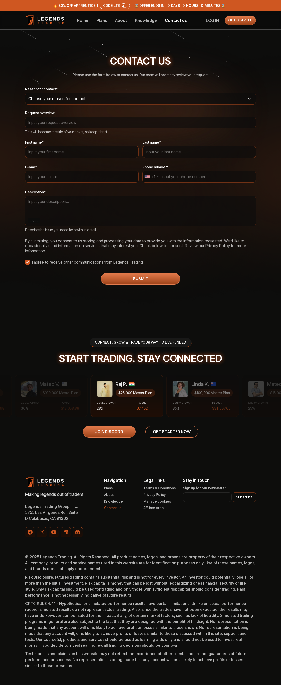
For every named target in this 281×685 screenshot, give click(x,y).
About (121, 20)
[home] (44, 20)
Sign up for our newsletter (204, 488)
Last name (151, 142)
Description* (35, 192)
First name (34, 142)
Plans (101, 20)
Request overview (40, 113)
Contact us (176, 20)
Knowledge (146, 20)
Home (82, 20)
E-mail (31, 167)
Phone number (155, 167)
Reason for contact (41, 89)
